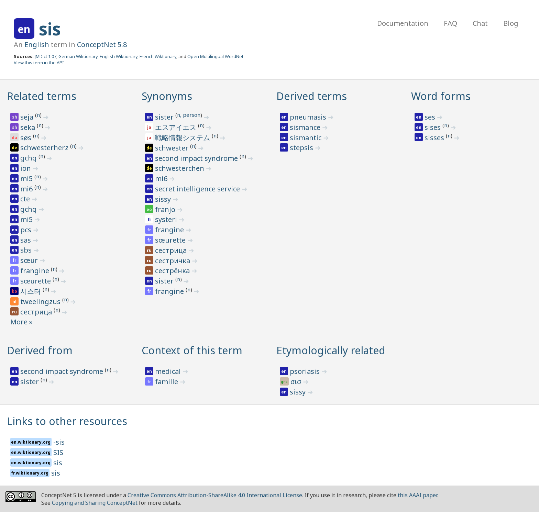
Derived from (40, 350)
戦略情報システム (183, 137)
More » (21, 321)
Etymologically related (330, 350)
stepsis (302, 147)
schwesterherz (45, 147)
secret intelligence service (198, 188)
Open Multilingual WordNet (215, 56)
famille (167, 381)
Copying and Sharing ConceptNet (95, 503)
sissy (164, 199)
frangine (35, 270)
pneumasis (309, 117)
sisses (435, 137)
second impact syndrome (197, 158)
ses (431, 117)
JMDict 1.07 (45, 56)
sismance (306, 127)
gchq (29, 158)
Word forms (441, 96)
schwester (172, 148)
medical (169, 371)
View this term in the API (39, 62)
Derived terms (311, 96)
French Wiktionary (158, 56)
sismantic (306, 137)
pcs (26, 229)
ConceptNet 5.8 (102, 44)
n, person (188, 114)
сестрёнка (173, 270)
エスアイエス (176, 127)
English (36, 44)
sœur (30, 260)
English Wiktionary (119, 56)
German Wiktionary (78, 56)
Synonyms (167, 96)
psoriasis (305, 371)
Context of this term (192, 350)
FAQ (450, 23)
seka (28, 127)
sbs (26, 250)
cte (26, 198)
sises (433, 127)
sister (165, 117)
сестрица (37, 311)
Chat (480, 23)
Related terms (41, 96)
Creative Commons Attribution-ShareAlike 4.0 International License (215, 495)
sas (26, 240)
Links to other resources (67, 421)
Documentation (402, 23)
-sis (59, 442)
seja (27, 117)
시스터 (31, 291)
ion (26, 168)
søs (26, 137)
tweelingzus (41, 301)
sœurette (36, 281)
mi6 (27, 188)
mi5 (27, 178)
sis (50, 29)
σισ (296, 381)
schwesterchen (180, 168)
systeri (167, 219)
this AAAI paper (417, 495)
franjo (166, 209)
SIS (58, 452)
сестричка (173, 260)
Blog (510, 23)
